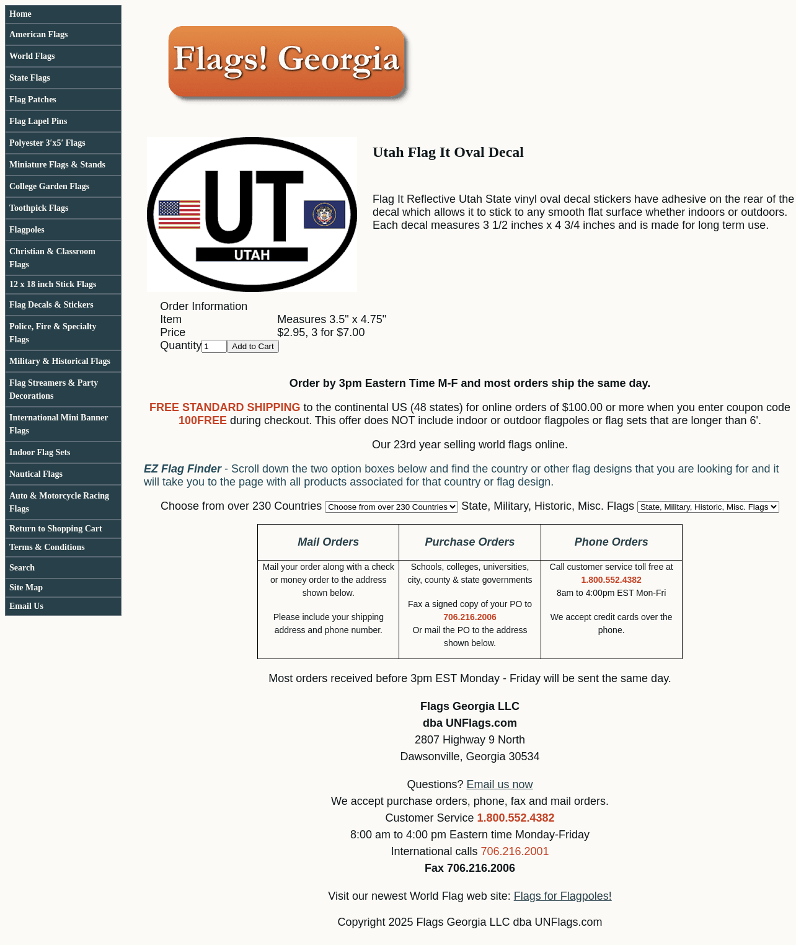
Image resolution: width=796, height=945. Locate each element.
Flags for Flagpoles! (563, 896)
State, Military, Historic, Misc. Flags (547, 506)
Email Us (26, 606)
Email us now (500, 784)
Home (20, 14)
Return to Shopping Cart (55, 528)
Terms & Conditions (47, 547)
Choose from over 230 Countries (241, 506)
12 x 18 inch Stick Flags (52, 284)
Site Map (26, 587)
